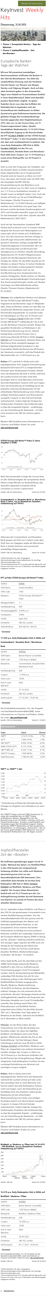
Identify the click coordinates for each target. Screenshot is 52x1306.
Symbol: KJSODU (8, 1046)
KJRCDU (22, 652)
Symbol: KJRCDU (9, 148)
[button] (23, 1291)
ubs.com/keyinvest (18, 717)
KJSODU (22, 1202)
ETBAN (21, 584)
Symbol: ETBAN (16, 135)
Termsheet (6, 632)
